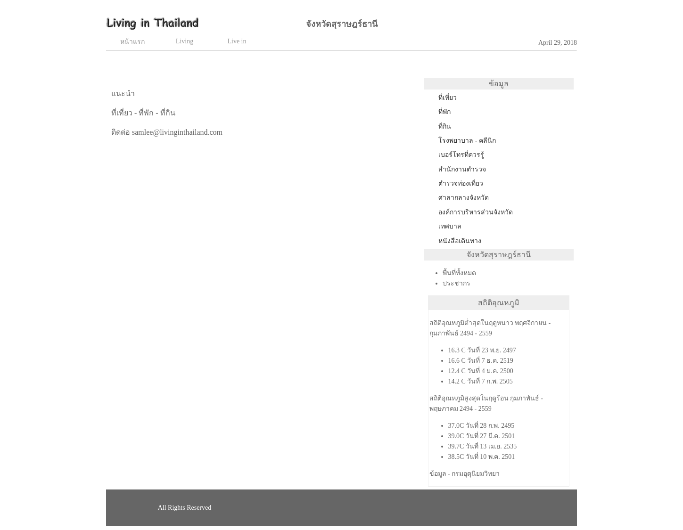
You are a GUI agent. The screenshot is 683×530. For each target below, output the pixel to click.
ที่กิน (444, 126)
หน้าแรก (132, 41)
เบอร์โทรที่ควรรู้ (461, 154)
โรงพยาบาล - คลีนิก (467, 140)
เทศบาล (449, 226)
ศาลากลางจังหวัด (463, 197)
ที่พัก (444, 111)
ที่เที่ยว (447, 97)
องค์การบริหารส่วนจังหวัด (475, 212)
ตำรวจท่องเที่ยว (460, 183)
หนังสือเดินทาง (459, 241)
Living (184, 41)
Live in (236, 41)
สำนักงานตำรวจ (462, 169)
